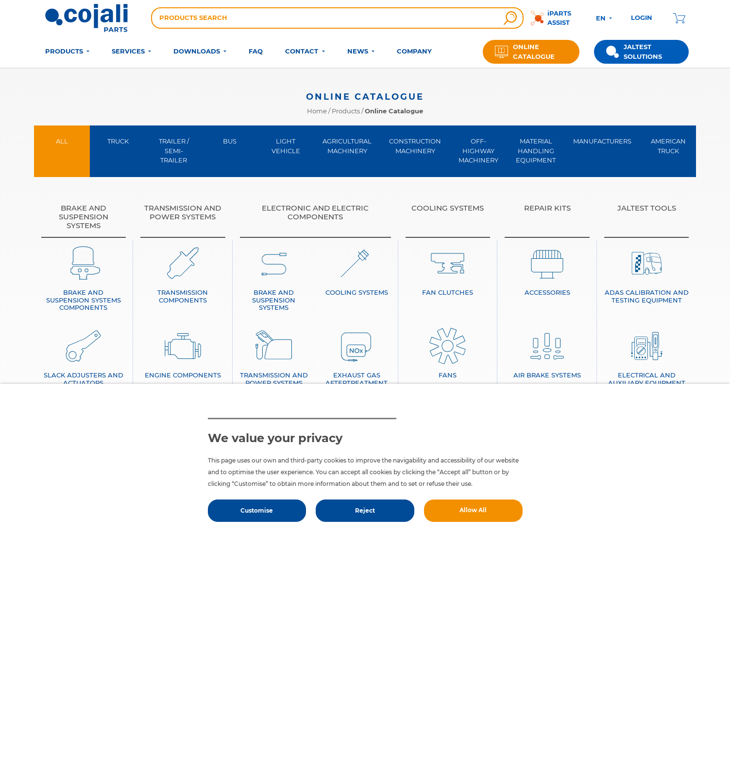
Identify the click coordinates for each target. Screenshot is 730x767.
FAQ (256, 51)
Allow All (473, 510)
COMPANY (414, 51)
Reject (365, 510)
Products (346, 111)
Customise (256, 510)
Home (317, 111)
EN (602, 18)
